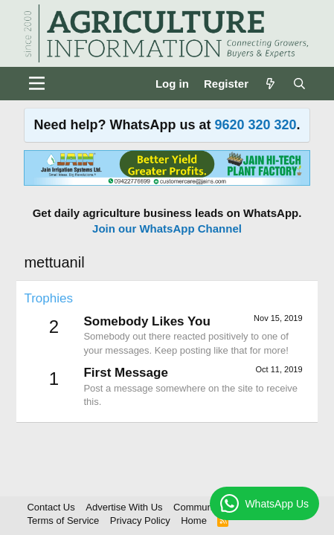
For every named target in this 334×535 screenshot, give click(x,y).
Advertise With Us (124, 507)
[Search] (299, 83)
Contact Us (50, 507)
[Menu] (36, 83)
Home (194, 520)
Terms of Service (63, 520)
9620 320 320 (255, 124)
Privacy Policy (140, 520)
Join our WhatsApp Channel (167, 228)
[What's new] (270, 83)
